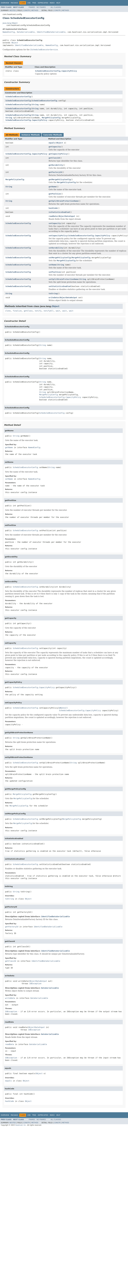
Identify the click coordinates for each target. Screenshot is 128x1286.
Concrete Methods (52, 135)
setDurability (56, 248)
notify (38, 311)
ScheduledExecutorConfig (18, 97)
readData (53, 216)
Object (14, 43)
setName (52, 265)
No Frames (41, 7)
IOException (35, 983)
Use (29, 3)
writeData (54, 297)
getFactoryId (55, 172)
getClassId (54, 158)
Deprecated (43, 3)
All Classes (56, 7)
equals (52, 143)
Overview (5, 3)
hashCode (53, 208)
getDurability (56, 165)
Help (58, 3)
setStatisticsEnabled (60, 286)
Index (52, 3)
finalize (17, 311)
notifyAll (49, 311)
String (35, 104)
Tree (34, 3)
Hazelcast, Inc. (20, 1125)
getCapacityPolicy (58, 154)
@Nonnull (63, 708)
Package (14, 3)
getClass (28, 311)
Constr (26, 10)
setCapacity (55, 223)
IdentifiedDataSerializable (51, 32)
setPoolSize (55, 272)
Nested (12, 10)
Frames (32, 7)
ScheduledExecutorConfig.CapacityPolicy (56, 71)
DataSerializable (26, 32)
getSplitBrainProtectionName (63, 201)
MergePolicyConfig (51, 118)
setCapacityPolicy (58, 236)
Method (34, 10)
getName (52, 187)
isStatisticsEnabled (59, 212)
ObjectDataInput (67, 216)
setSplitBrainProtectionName (63, 279)
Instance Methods (30, 135)
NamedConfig (9, 32)
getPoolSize (55, 194)
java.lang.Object (10, 23)
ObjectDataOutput (68, 297)
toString (53, 293)
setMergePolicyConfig (60, 258)
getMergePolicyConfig (60, 179)
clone (8, 311)
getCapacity (55, 147)
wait (58, 311)
